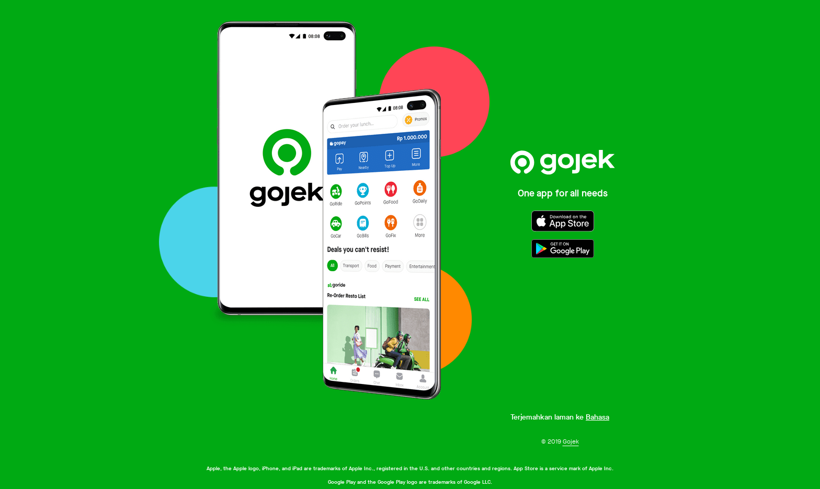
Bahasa (597, 417)
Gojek (571, 441)
